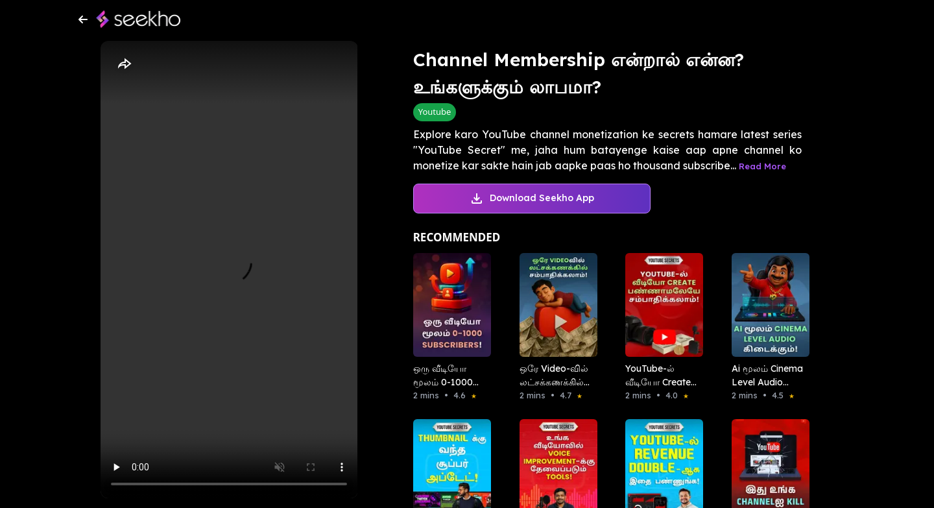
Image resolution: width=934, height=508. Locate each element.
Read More (762, 166)
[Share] (124, 64)
